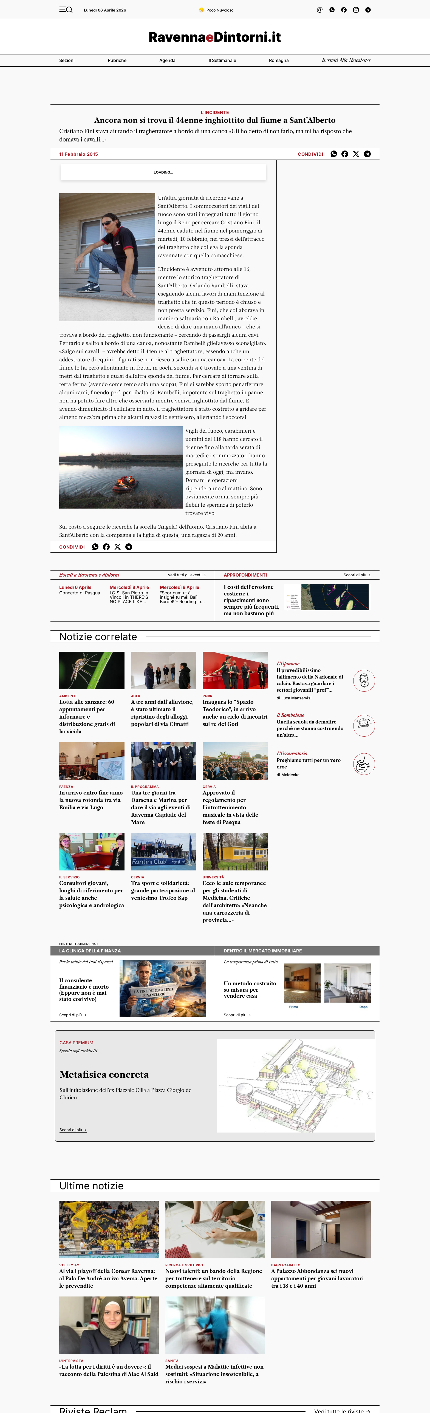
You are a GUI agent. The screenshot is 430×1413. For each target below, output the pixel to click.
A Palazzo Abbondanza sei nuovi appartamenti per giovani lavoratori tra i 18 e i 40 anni (317, 1278)
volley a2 (69, 1265)
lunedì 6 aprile (75, 587)
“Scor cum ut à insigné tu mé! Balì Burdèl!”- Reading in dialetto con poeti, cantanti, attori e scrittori (180, 597)
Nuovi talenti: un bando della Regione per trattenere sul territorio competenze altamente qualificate (213, 1278)
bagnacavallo (285, 1265)
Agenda (167, 60)
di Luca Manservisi (294, 698)
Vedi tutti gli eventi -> (187, 575)
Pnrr (207, 696)
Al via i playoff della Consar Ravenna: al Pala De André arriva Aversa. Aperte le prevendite (108, 1278)
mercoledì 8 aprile (129, 587)
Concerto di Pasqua (79, 593)
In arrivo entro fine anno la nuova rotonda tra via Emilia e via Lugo (91, 800)
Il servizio (69, 877)
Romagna (279, 60)
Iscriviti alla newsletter (346, 60)
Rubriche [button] (117, 60)
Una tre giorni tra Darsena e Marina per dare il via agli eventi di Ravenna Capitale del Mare (161, 807)
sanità (172, 1361)
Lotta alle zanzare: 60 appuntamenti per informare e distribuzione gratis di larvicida (87, 717)
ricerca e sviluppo (184, 1265)
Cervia (138, 877)
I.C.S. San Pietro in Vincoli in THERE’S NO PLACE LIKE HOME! (129, 597)
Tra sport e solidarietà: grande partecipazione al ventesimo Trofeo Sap (163, 890)
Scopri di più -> (357, 575)
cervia (209, 787)
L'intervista (71, 1361)
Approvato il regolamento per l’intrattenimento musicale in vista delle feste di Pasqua (230, 807)
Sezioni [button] (67, 60)
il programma (145, 787)
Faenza (66, 787)
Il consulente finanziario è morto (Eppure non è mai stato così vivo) (84, 990)
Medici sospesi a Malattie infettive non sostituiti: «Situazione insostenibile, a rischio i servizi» (214, 1374)
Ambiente (68, 696)
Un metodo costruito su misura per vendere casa (250, 990)
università (213, 877)
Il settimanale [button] (222, 60)
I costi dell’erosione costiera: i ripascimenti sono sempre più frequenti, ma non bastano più (251, 600)
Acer (135, 696)
